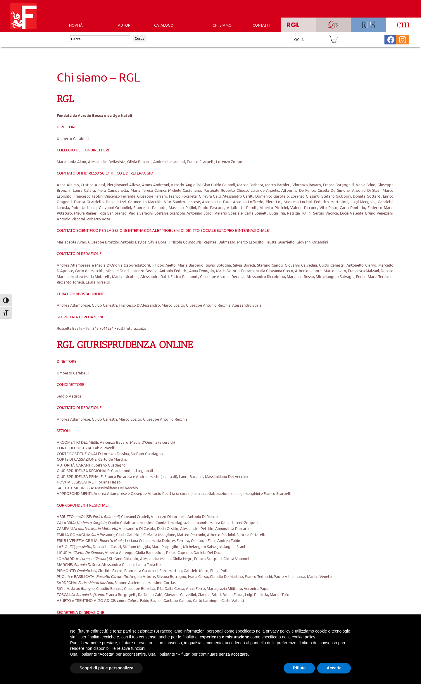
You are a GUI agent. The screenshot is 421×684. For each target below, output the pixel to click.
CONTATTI (261, 25)
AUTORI (125, 25)
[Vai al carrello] (333, 38)
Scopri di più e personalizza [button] (106, 668)
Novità (76, 25)
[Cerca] (100, 38)
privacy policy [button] (278, 631)
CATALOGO (163, 25)
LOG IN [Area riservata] (298, 39)
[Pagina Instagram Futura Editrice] (402, 39)
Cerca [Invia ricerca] (139, 38)
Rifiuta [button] (299, 668)
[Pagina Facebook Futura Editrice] (390, 39)
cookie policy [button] (303, 637)
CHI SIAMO (222, 25)
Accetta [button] (334, 668)
